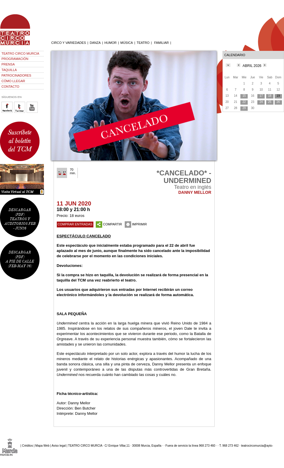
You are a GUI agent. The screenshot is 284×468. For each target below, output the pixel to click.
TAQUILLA (9, 70)
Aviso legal (59, 445)
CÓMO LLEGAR (13, 81)
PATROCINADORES (16, 75)
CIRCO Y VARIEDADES (68, 42)
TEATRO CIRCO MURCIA (20, 53)
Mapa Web (42, 445)
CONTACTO (10, 86)
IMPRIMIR (136, 224)
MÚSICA (126, 42)
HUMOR (111, 42)
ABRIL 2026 (252, 66)
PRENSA (8, 64)
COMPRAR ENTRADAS (75, 224)
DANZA (95, 42)
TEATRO (143, 42)
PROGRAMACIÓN (14, 59)
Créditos (27, 445)
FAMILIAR (161, 42)
